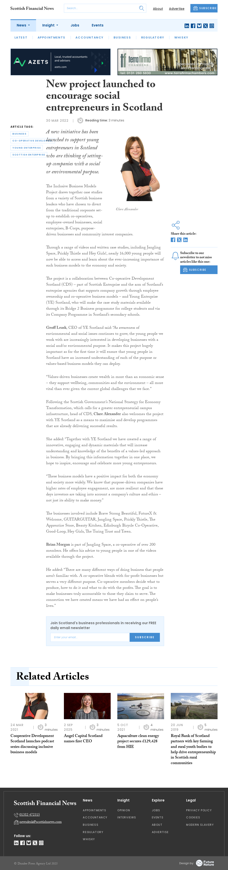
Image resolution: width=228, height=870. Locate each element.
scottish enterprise (28, 154)
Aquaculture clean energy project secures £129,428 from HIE (138, 742)
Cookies (193, 817)
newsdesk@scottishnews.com (40, 822)
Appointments (51, 37)
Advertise (176, 8)
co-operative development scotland (33, 140)
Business (122, 37)
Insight (48, 25)
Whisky (181, 37)
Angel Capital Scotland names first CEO (83, 739)
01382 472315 (29, 815)
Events (98, 25)
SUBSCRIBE (205, 8)
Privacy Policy (199, 810)
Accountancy (89, 37)
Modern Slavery (200, 825)
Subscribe (145, 637)
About (158, 8)
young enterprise (26, 147)
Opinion (123, 810)
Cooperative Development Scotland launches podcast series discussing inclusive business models (32, 744)
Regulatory (152, 37)
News (22, 25)
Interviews (126, 817)
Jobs (75, 25)
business (19, 133)
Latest (21, 37)
